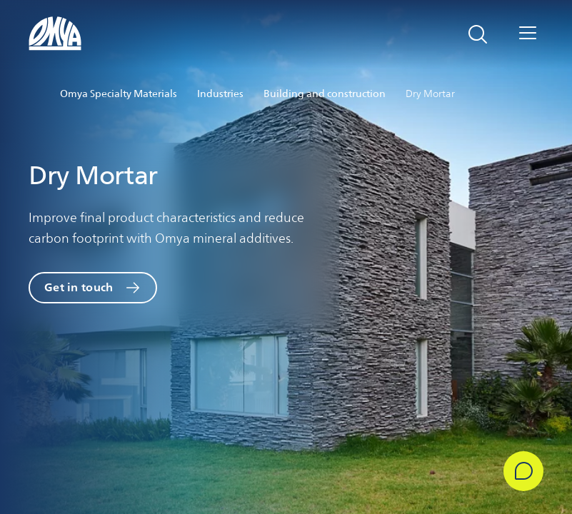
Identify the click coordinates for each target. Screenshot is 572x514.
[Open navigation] (527, 34)
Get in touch (78, 287)
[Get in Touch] (523, 471)
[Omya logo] (56, 33)
